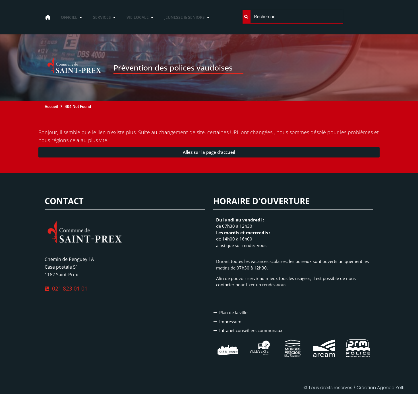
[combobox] (293, 17)
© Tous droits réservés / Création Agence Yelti (353, 387)
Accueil (51, 106)
